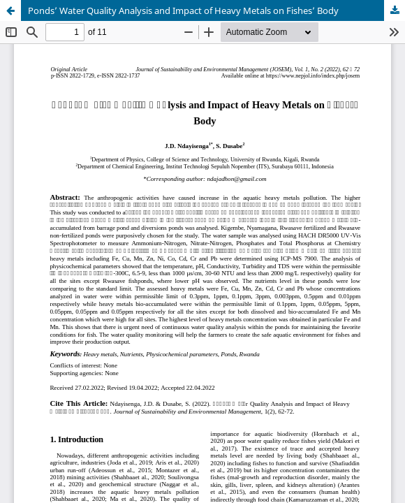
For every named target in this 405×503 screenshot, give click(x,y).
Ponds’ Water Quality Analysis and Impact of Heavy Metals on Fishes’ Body (183, 10)
